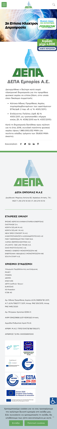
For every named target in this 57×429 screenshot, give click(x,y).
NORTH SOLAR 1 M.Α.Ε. (14, 230)
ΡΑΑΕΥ (7, 272)
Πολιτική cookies (36, 423)
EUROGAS (9, 287)
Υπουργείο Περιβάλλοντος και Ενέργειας (21, 269)
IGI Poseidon (10, 289)
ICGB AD (8, 292)
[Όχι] (53, 416)
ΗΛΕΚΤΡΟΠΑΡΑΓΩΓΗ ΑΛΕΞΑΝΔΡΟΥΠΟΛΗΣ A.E (24, 236)
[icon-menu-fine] (4, 4)
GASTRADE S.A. (11, 224)
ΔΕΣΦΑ (8, 278)
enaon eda (9, 281)
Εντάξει (16, 423)
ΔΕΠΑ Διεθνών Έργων (14, 284)
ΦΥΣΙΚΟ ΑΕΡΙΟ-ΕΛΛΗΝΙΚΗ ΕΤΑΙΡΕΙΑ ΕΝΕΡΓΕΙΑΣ (24, 221)
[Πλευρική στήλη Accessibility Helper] (53, 401)
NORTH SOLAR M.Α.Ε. (14, 227)
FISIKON (8, 275)
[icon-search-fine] (53, 4)
